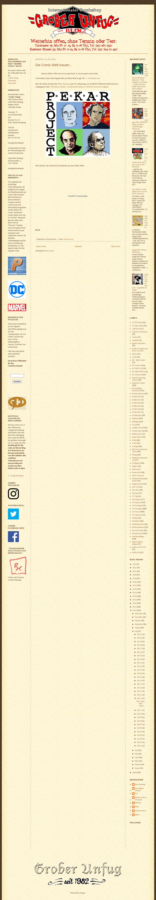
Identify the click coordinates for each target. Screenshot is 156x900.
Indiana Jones (137, 434)
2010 (135, 610)
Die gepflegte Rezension (137, 389)
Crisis (134, 357)
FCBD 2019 (136, 406)
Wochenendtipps (138, 536)
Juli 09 (139, 717)
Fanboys (135, 418)
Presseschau (136, 472)
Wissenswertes (68, 239)
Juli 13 (139, 695)
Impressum (12, 83)
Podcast (135, 469)
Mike (137, 807)
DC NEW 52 (137, 368)
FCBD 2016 (136, 397)
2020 (135, 575)
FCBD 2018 (136, 403)
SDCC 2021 (136, 475)
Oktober (138, 620)
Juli (136, 631)
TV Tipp (135, 496)
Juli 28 (139, 645)
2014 (135, 596)
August (138, 628)
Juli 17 (139, 684)
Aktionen (135, 329)
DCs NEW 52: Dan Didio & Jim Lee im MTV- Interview (139, 191)
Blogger (82, 893)
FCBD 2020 (136, 409)
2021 (135, 571)
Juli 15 (139, 691)
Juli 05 (139, 732)
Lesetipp (135, 446)
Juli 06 (139, 728)
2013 (135, 600)
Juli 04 (139, 735)
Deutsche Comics (138, 383)
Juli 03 (139, 739)
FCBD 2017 (136, 400)
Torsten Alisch (140, 811)
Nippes (134, 466)
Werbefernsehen (138, 524)
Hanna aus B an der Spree (141, 798)
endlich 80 (136, 552)
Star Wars (135, 490)
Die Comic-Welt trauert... (53, 65)
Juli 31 (139, 634)
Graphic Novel (137, 428)
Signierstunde (137, 484)
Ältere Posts (115, 246)
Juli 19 (139, 677)
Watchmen (136, 521)
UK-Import (136, 499)
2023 (135, 564)
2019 (135, 578)
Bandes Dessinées (138, 343)
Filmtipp (135, 422)
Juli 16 (139, 688)
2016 (135, 589)
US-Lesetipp (136, 505)
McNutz (138, 803)
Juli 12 (139, 698)
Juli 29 (139, 641)
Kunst (134, 440)
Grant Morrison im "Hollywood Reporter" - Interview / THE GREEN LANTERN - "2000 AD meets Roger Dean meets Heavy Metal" (140, 77)
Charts (134, 354)
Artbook (135, 340)
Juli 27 (139, 648)
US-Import (136, 502)
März (137, 761)
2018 (135, 582)
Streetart (135, 493)
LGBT (134, 443)
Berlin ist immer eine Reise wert (140, 350)
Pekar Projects (63, 84)
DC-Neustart (136, 375)
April (137, 757)
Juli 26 (139, 652)
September (139, 624)
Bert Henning (140, 784)
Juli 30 (139, 638)
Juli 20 (139, 673)
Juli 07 (139, 724)
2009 (135, 772)
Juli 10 (139, 714)
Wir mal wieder (138, 530)
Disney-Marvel (137, 394)
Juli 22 (139, 666)
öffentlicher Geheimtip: (146, 221)
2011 (135, 607)
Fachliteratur (136, 415)
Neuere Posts (41, 246)
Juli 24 (139, 659)
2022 (135, 568)
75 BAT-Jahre (137, 322)
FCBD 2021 (136, 412)
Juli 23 (139, 663)
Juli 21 (139, 670)
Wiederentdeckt (138, 527)
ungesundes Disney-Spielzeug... (139, 251)
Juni (136, 750)
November (139, 617)
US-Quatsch (136, 515)
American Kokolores (139, 332)
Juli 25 (139, 656)
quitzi (137, 815)
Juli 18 (139, 680)
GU (136, 793)
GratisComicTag (138, 431)
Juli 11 (139, 710)
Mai (136, 754)
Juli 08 (139, 721)
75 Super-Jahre (137, 326)
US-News (135, 512)
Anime (134, 337)
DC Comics (136, 365)
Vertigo (134, 518)
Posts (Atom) (49, 251)
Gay (133, 425)
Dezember (139, 613)
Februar (138, 764)
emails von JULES (139, 547)
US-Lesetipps (137, 509)
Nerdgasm (136, 463)
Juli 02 (139, 742)
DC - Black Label (138, 360)
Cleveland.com (94, 78)
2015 (135, 592)
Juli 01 (139, 746)
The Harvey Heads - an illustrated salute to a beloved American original (79, 87)
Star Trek (135, 487)
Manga (134, 455)
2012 (135, 603)
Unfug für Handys (16, 476)
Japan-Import (137, 437)
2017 (135, 585)
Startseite (78, 246)
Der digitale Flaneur (139, 789)
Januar (137, 768)
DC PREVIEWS (138, 372)
